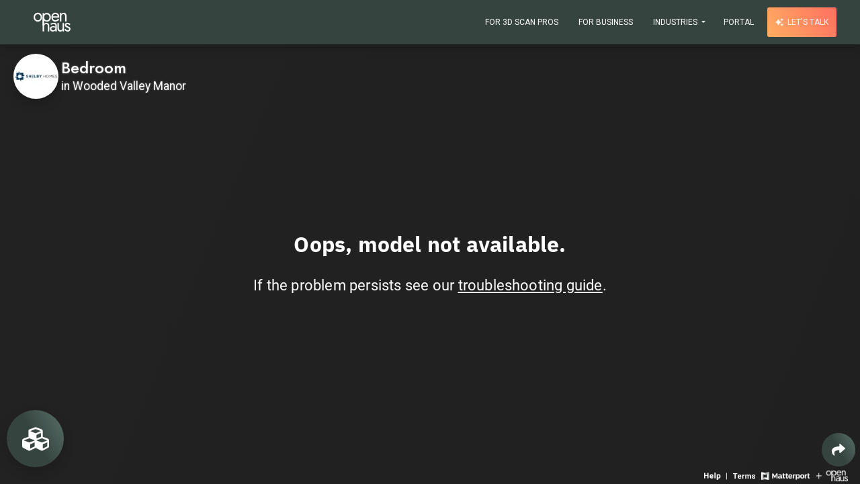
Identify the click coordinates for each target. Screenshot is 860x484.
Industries (676, 22)
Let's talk (801, 22)
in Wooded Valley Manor (123, 86)
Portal (739, 22)
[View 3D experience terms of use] (745, 475)
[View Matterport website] (785, 475)
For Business (605, 22)
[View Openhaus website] (832, 475)
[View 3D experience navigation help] (717, 475)
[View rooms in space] (35, 438)
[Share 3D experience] (838, 450)
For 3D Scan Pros (521, 22)
